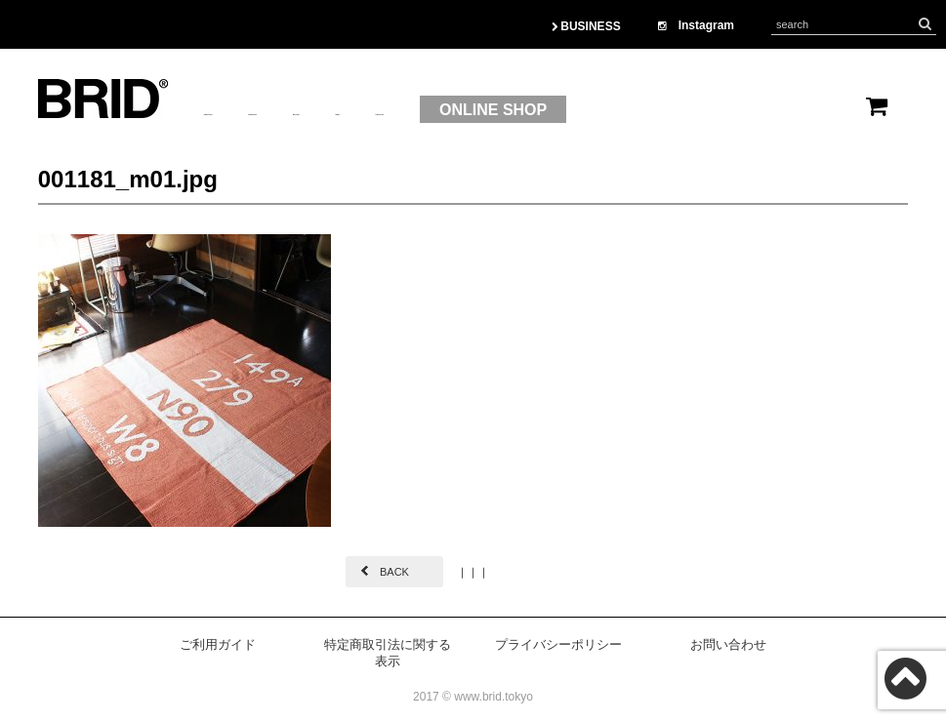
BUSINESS (586, 26)
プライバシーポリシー (558, 644)
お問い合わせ (728, 644)
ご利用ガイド (218, 644)
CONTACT (607, 110)
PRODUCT (349, 110)
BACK (394, 572)
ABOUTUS (242, 110)
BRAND (446, 110)
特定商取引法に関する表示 (387, 652)
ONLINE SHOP (748, 109)
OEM (522, 110)
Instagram (696, 25)
